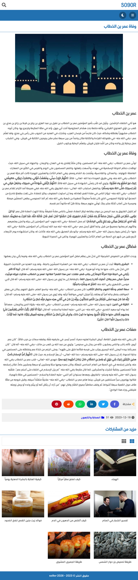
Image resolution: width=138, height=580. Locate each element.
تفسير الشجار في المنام (115, 520)
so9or (128, 5)
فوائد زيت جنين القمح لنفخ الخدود (23, 520)
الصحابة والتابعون (90, 417)
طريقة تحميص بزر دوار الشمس (115, 562)
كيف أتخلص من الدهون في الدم (69, 520)
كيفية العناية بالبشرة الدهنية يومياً (23, 479)
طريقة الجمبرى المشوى (69, 562)
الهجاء (115, 479)
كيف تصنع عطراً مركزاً (69, 479)
